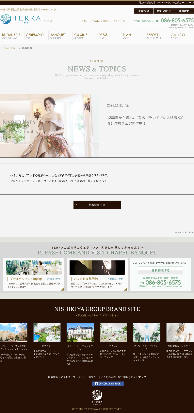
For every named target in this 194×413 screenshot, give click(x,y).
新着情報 (53, 377)
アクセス (65, 377)
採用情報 (123, 377)
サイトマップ (138, 377)
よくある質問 (108, 377)
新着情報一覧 (97, 204)
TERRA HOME (8, 47)
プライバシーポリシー (86, 377)
